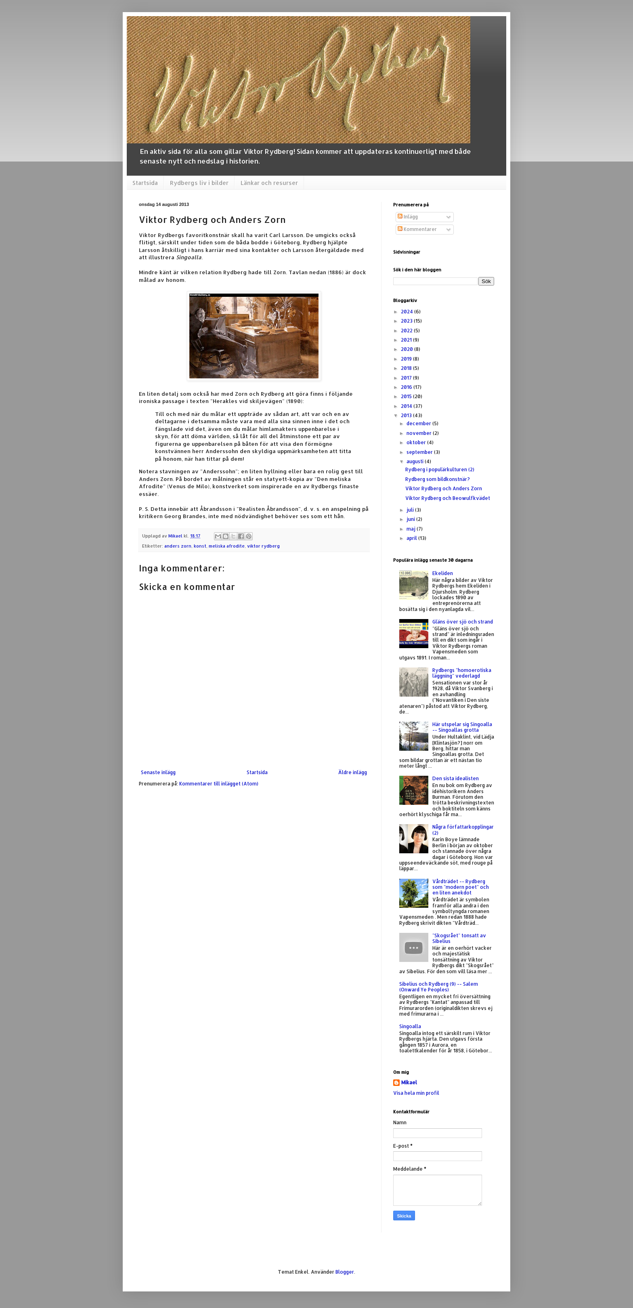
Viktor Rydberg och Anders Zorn (443, 488)
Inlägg (408, 217)
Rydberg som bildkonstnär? (437, 479)
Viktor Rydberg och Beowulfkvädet (447, 498)
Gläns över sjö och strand (462, 622)
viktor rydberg (263, 546)
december (419, 423)
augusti (416, 461)
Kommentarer (417, 229)
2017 (407, 378)
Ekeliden (442, 573)
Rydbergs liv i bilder (199, 182)
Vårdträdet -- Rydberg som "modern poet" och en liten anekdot (460, 887)
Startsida (145, 182)
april (412, 538)
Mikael (409, 1082)
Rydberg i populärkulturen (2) (439, 469)
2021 (407, 340)
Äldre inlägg (352, 772)
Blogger (344, 1272)
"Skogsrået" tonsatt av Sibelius (459, 938)
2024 (407, 312)
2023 (407, 321)
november (420, 433)
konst (200, 546)
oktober (417, 442)
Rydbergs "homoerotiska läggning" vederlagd (461, 673)
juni (411, 519)
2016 (407, 387)
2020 (407, 349)
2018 (407, 368)
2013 (407, 415)
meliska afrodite (227, 546)
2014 (407, 406)
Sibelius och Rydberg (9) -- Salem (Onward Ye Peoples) (438, 987)
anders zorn (177, 546)
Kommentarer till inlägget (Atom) (218, 784)
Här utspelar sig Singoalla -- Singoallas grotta (462, 727)
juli (411, 510)
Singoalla (410, 1026)
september (420, 452)
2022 (407, 331)
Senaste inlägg (158, 772)
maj (412, 529)
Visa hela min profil (416, 1093)
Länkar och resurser (269, 182)
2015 (407, 396)
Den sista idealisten (455, 778)
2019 (407, 359)
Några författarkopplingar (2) (463, 830)
